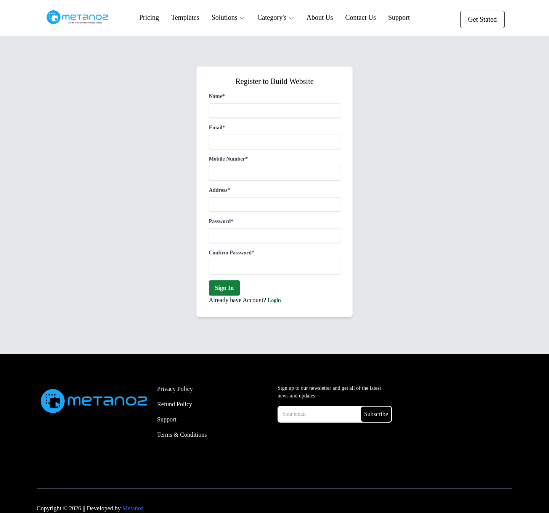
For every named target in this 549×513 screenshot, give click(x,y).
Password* (221, 221)
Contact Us (360, 17)
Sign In (224, 288)
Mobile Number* (228, 159)
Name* (217, 96)
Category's (275, 17)
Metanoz (133, 508)
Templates (185, 17)
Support (399, 17)
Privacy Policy (175, 389)
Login (274, 300)
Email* (217, 127)
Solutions (229, 17)
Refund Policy (174, 404)
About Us (320, 17)
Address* (219, 190)
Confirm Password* (231, 253)
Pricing (149, 17)
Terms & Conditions (182, 434)
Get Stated (482, 19)
